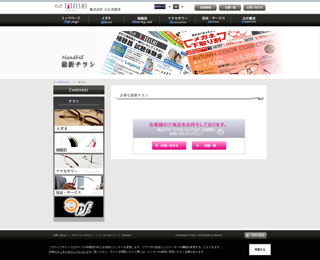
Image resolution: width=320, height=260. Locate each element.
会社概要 (249, 20)
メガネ (106, 20)
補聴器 (142, 20)
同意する (260, 249)
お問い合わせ (60, 235)
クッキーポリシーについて (73, 251)
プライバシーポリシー (83, 235)
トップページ (71, 20)
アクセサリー (178, 20)
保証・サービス (213, 20)
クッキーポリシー (108, 235)
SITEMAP (126, 235)
